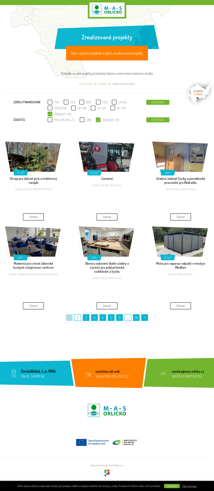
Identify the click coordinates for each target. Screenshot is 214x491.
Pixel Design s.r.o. (116, 465)
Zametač (107, 178)
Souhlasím (171, 485)
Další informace (192, 485)
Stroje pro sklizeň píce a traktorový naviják (33, 180)
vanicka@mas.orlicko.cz (190, 371)
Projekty (102, 83)
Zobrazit (33, 204)
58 (136, 317)
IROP (167, 173)
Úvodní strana (85, 83)
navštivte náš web (110, 371)
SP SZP (20, 173)
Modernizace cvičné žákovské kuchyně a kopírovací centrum (33, 265)
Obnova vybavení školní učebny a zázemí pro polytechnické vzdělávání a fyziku (107, 267)
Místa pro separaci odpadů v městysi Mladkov (180, 265)
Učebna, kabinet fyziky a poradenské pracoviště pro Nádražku (180, 180)
